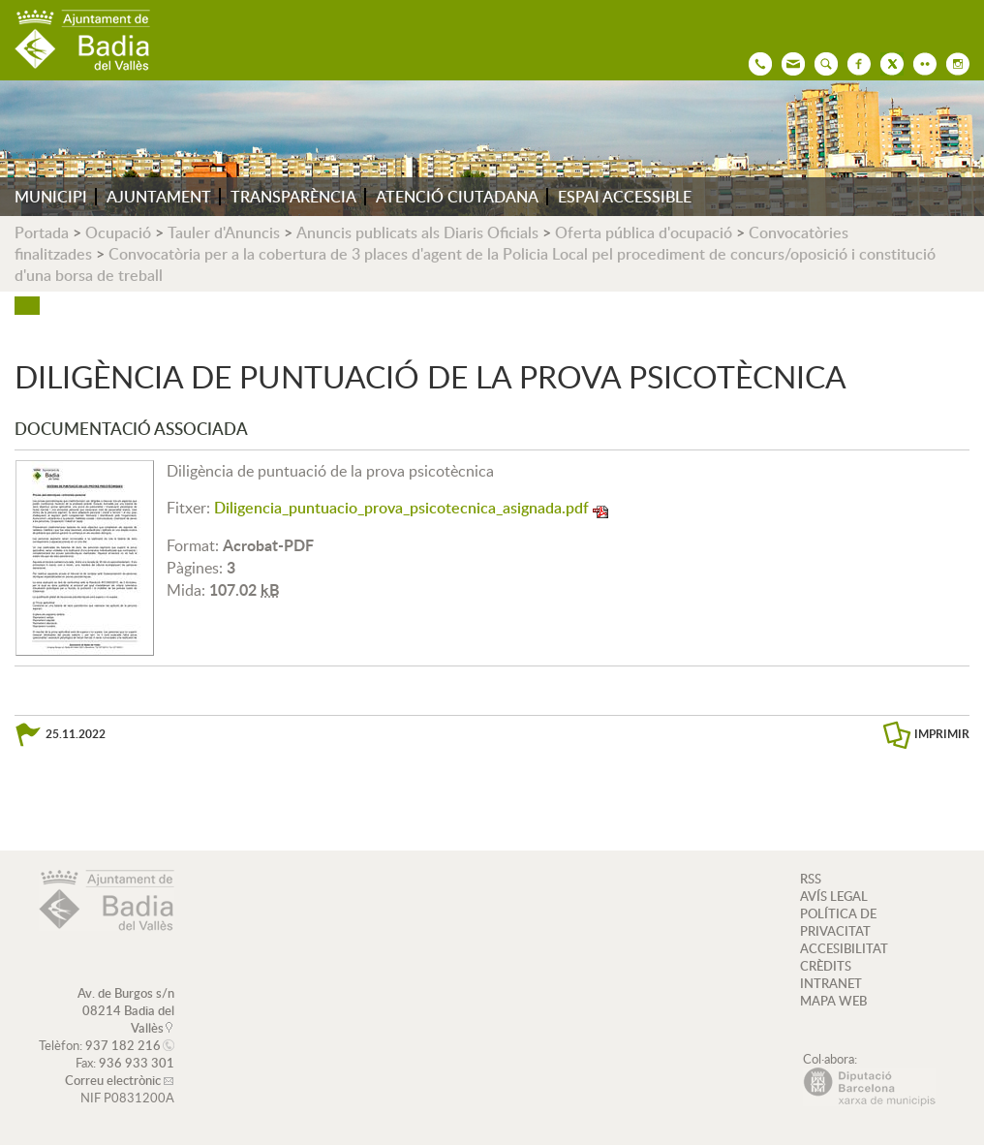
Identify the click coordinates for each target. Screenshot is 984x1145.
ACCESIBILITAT (844, 948)
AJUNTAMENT (159, 196)
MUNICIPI (51, 196)
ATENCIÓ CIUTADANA (457, 196)
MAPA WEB (833, 1000)
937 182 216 (123, 1045)
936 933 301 (136, 1062)
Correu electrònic (113, 1080)
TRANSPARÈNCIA (293, 196)
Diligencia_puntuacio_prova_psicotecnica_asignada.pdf (401, 507)
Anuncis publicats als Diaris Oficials (417, 232)
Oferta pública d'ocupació (643, 232)
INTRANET (831, 983)
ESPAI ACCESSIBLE (625, 196)
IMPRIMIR (941, 734)
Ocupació (118, 232)
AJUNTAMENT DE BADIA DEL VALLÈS (82, 40)
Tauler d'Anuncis (224, 232)
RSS (810, 878)
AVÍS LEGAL (834, 896)
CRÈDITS (825, 966)
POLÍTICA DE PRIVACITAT (838, 922)
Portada (42, 232)
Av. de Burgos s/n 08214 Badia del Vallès (125, 1010)
